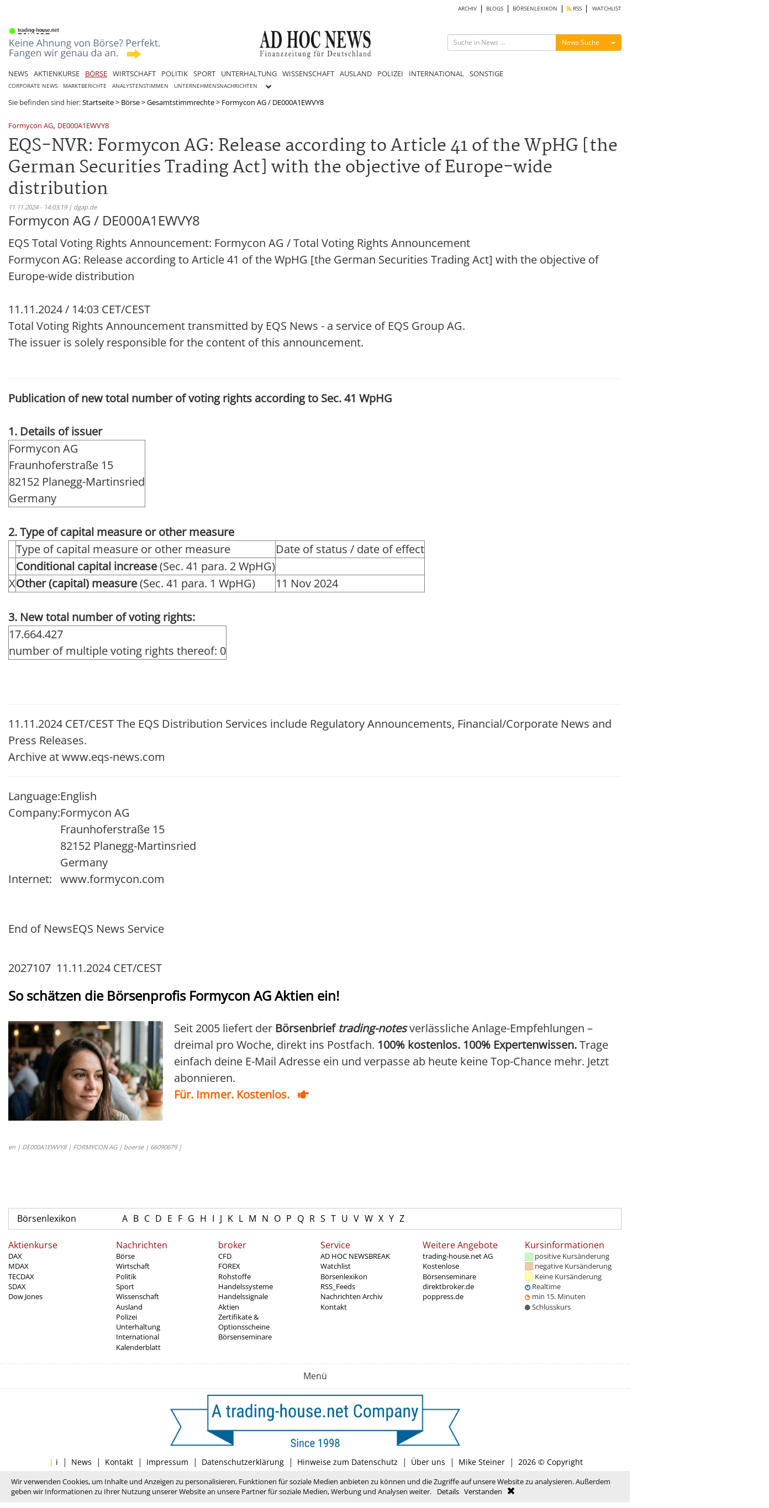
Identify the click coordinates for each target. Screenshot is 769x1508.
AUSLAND (356, 73)
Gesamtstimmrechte (180, 102)
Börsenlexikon (46, 1218)
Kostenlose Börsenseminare (449, 1271)
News (81, 1462)
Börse (130, 102)
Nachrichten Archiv (351, 1296)
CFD (224, 1256)
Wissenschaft (137, 1296)
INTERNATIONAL (436, 73)
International (137, 1337)
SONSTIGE (486, 73)
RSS (574, 8)
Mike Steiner (482, 1462)
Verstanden (483, 1491)
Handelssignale (243, 1296)
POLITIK (174, 73)
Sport (125, 1286)
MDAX (18, 1266)
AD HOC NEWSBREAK (355, 1256)
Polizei (126, 1317)
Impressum (167, 1462)
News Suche (580, 42)
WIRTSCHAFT (134, 73)
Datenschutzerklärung (243, 1462)
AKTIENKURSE (57, 73)
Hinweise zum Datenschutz (347, 1462)
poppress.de (443, 1296)
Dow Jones (25, 1296)
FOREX (229, 1266)
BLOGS (494, 8)
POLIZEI (390, 73)
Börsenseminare (245, 1337)
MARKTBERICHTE (85, 86)
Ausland (129, 1307)
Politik (126, 1276)
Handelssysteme (245, 1286)
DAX (15, 1256)
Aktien (228, 1307)
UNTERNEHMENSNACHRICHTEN (215, 86)
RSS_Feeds (337, 1286)
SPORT (204, 73)
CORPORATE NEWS (32, 86)
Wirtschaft (133, 1266)
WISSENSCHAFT (308, 73)
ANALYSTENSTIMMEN (140, 86)
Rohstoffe (234, 1276)
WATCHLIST (606, 8)
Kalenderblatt (138, 1347)
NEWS (18, 73)
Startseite (98, 102)
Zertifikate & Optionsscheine (244, 1322)
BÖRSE (96, 73)
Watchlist (335, 1266)
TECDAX (21, 1276)
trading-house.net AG (458, 1256)
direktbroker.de (448, 1286)
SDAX (17, 1286)
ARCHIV (467, 8)
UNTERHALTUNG (249, 73)
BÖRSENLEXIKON (535, 8)
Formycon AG (30, 126)
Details (448, 1491)
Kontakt (333, 1307)
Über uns (428, 1462)
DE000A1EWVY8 (83, 126)
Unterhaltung (138, 1327)
